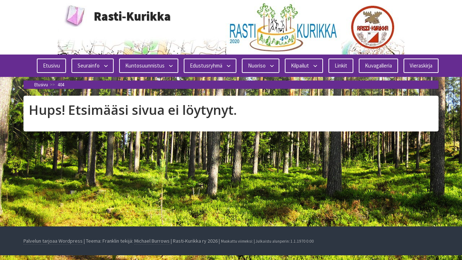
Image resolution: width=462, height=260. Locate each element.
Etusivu (51, 65)
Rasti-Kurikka (132, 16)
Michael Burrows (152, 241)
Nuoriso (257, 65)
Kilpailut (300, 65)
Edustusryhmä (206, 65)
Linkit (341, 65)
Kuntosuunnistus (145, 65)
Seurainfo (89, 65)
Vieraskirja (421, 65)
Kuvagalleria (378, 65)
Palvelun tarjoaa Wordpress (53, 241)
